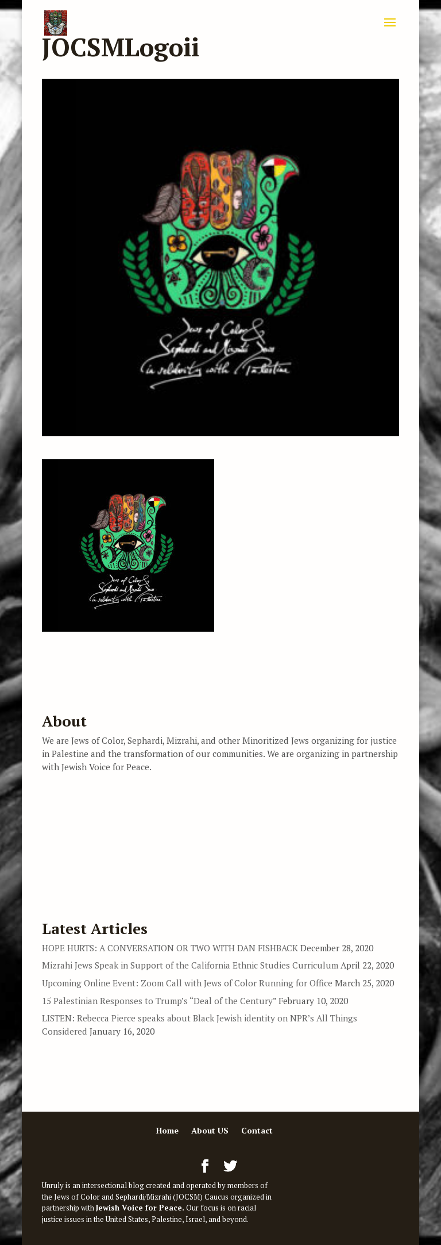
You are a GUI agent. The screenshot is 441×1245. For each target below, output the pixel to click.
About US (210, 1130)
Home (167, 1130)
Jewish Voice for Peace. (140, 1207)
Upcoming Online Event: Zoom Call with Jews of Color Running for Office (187, 983)
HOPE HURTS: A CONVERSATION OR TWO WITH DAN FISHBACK (170, 948)
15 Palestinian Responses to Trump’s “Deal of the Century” (159, 1000)
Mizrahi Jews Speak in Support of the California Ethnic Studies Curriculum (190, 965)
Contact (257, 1130)
